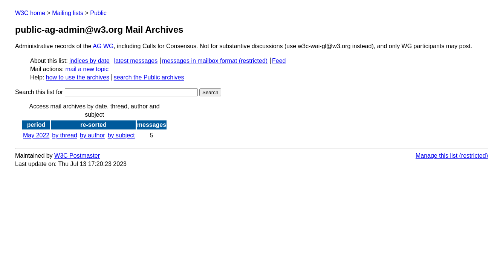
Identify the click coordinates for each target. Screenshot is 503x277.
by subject (121, 135)
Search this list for (106, 92)
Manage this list (436, 155)
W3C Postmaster (77, 155)
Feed (279, 61)
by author (92, 135)
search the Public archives (149, 77)
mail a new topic (87, 69)
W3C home (30, 13)
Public (98, 13)
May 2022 (36, 135)
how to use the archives (77, 77)
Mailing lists (67, 13)
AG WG (103, 46)
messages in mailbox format (199, 61)
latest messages (136, 61)
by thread (64, 135)
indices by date (89, 61)
